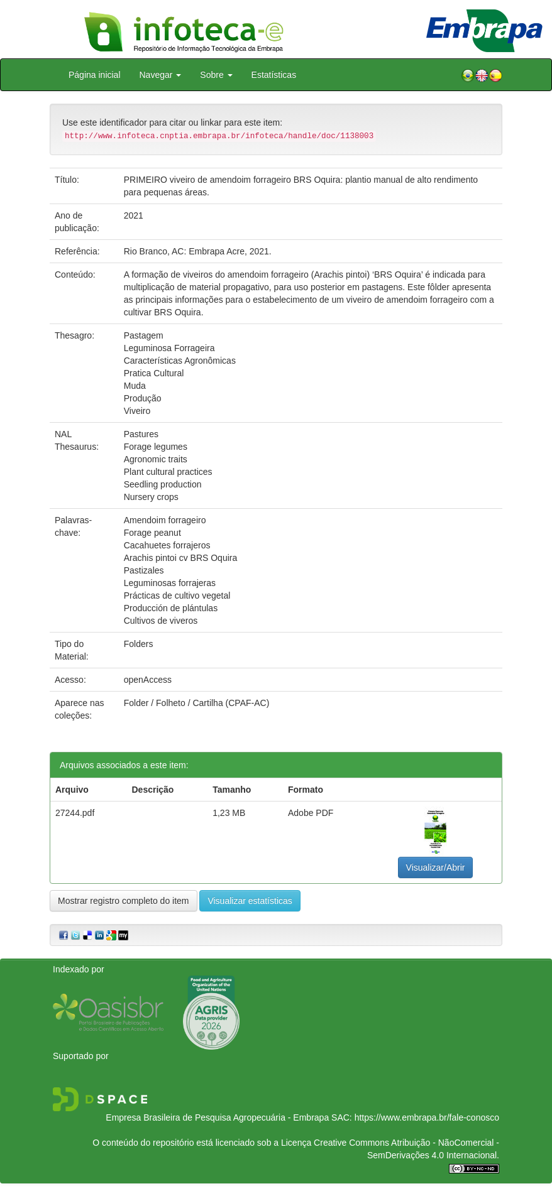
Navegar (161, 75)
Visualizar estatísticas (249, 901)
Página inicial (95, 75)
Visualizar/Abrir (435, 867)
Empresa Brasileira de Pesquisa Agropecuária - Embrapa (217, 1117)
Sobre (216, 75)
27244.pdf (74, 813)
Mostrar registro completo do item (123, 901)
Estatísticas (274, 75)
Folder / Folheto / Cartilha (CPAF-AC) (197, 703)
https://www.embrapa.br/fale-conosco (427, 1117)
